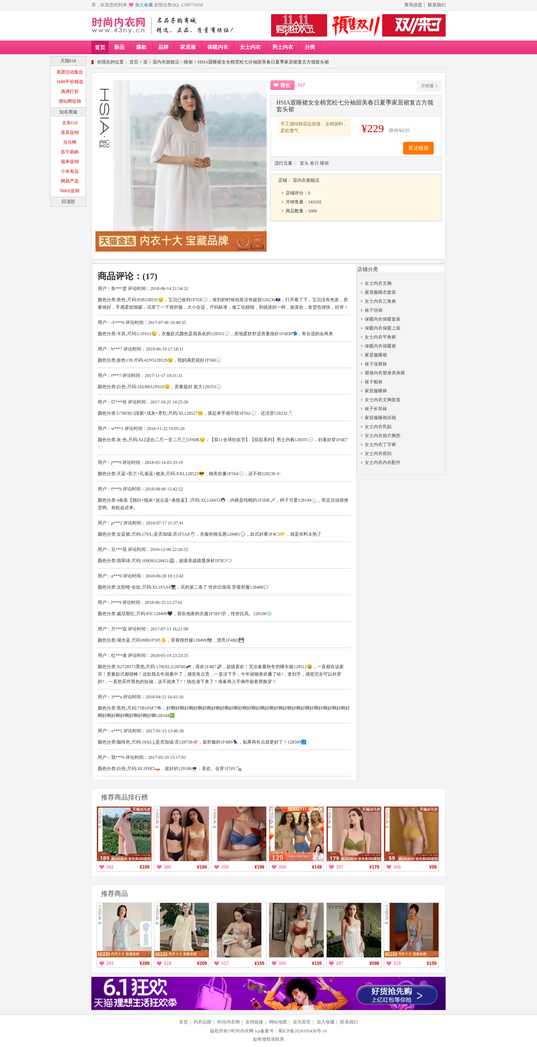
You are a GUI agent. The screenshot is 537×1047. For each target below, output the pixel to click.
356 (397, 867)
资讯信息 (413, 4)
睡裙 (188, 62)
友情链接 (254, 1022)
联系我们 (437, 4)
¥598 (374, 963)
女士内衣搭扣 (378, 453)
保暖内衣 (217, 47)
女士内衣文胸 (378, 283)
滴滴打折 (70, 91)
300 (282, 963)
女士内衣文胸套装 (383, 399)
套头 (304, 163)
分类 (310, 47)
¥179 (374, 867)
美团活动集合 (69, 72)
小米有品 (70, 171)
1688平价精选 (69, 81)
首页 (100, 47)
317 (225, 963)
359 (225, 867)
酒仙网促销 (70, 101)
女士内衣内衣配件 (383, 462)
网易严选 (70, 181)
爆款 (141, 47)
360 (167, 867)
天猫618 (68, 60)
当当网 (69, 142)
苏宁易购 (70, 152)
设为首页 (302, 1022)
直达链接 (418, 148)
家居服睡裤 (376, 390)
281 (110, 963)
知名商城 (68, 112)
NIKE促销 (70, 190)
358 (282, 867)
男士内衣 (282, 47)
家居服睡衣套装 (380, 292)
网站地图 (278, 1022)
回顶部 (68, 201)
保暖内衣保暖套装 (383, 319)
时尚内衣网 (228, 1022)
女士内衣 (250, 47)
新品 (119, 47)
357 (339, 867)
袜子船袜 (374, 381)
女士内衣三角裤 (380, 301)
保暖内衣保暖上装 (383, 328)
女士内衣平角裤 (380, 337)
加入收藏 (144, 4)
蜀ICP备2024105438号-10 (302, 1031)
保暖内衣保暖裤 (380, 346)
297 (339, 963)
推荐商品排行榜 (124, 797)
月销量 (429, 85)
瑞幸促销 (70, 161)
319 (167, 963)
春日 (314, 163)
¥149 (317, 867)
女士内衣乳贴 (378, 426)
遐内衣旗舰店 (166, 62)
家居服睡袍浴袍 (380, 417)
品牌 (163, 47)
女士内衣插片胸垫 (383, 435)
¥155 (259, 963)
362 (110, 867)
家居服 (188, 47)
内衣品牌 (202, 1022)
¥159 (432, 963)
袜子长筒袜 (376, 408)
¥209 (202, 963)
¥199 (259, 867)
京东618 (70, 122)
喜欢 (285, 85)
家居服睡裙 (376, 355)
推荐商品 (114, 893)
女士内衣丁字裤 (380, 444)
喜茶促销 (70, 132)
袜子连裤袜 (376, 364)
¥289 (144, 963)
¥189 (144, 867)
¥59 (433, 867)
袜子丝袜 (374, 310)
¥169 (202, 867)
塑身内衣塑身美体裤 (385, 373)
